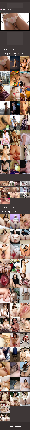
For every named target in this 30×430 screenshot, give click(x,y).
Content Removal (17, 426)
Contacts (11, 426)
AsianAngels (15, 1)
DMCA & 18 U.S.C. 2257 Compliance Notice (15, 428)
